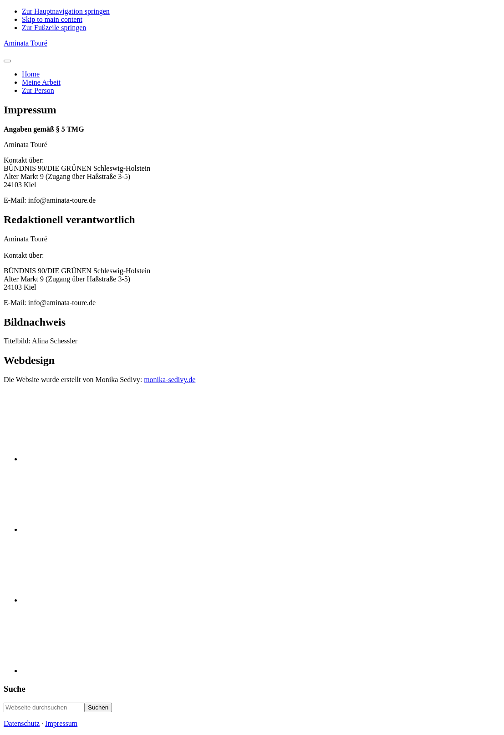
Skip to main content (52, 19)
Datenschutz (22, 723)
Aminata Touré (25, 43)
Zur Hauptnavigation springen (66, 11)
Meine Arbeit (41, 82)
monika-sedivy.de (169, 379)
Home (31, 74)
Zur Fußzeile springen (54, 27)
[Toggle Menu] (7, 61)
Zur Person (38, 90)
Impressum (61, 723)
